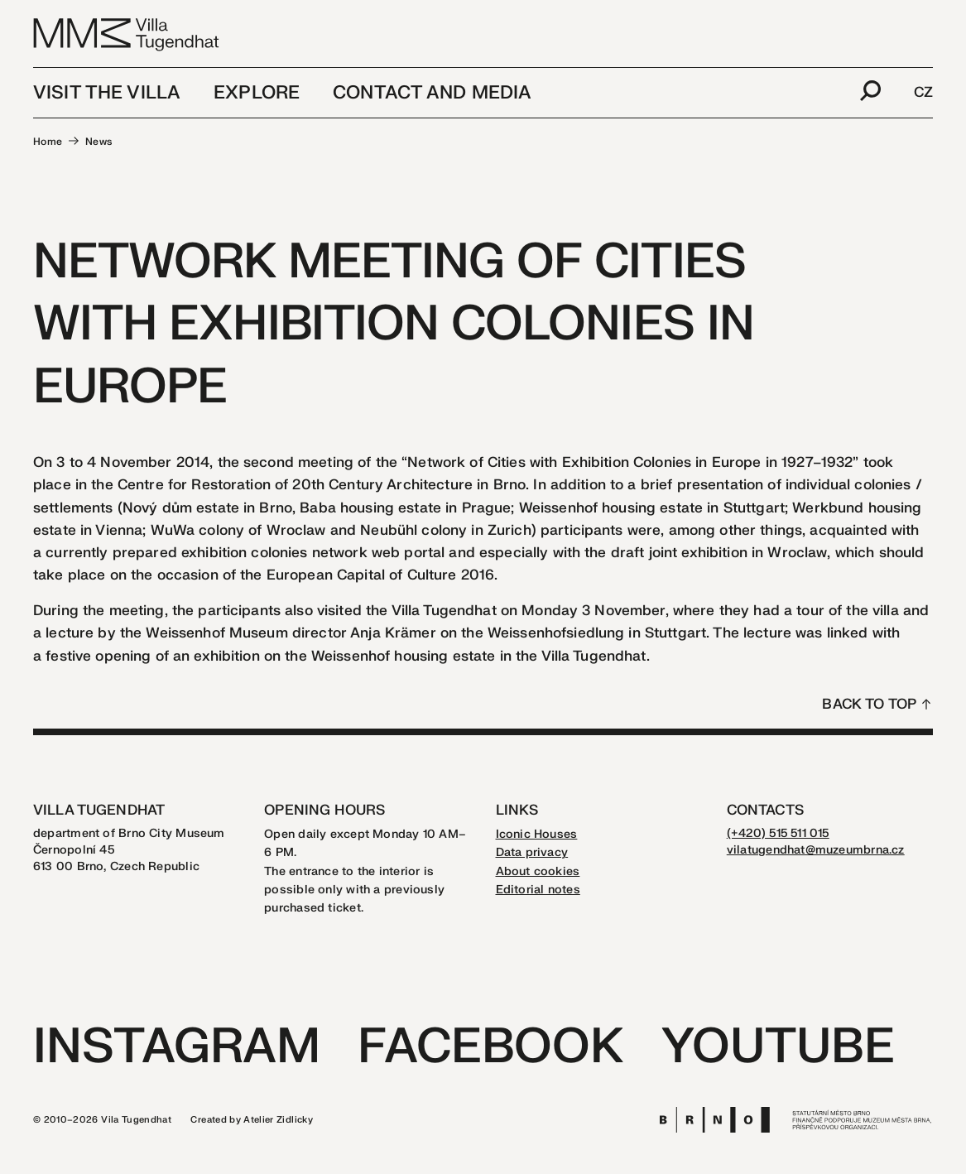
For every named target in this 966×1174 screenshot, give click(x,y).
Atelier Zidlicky (278, 1120)
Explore (257, 92)
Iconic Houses (537, 834)
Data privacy (532, 852)
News (99, 141)
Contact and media (432, 92)
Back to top (869, 704)
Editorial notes (538, 890)
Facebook (490, 1047)
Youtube (778, 1047)
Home (48, 141)
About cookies (538, 871)
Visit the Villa (106, 92)
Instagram (176, 1047)
